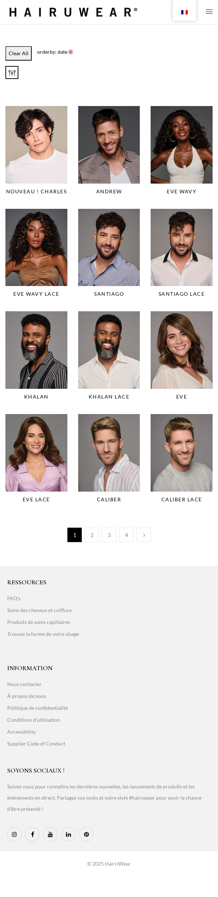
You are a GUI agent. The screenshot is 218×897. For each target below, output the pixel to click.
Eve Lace (36, 499)
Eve (181, 396)
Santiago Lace (182, 294)
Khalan (36, 396)
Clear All (18, 53)
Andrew (109, 191)
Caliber (109, 499)
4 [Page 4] (126, 535)
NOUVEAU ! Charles (36, 191)
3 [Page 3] (109, 535)
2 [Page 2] (92, 535)
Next (144, 535)
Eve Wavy (181, 191)
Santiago (109, 294)
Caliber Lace (181, 499)
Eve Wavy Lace (36, 294)
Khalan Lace (109, 396)
